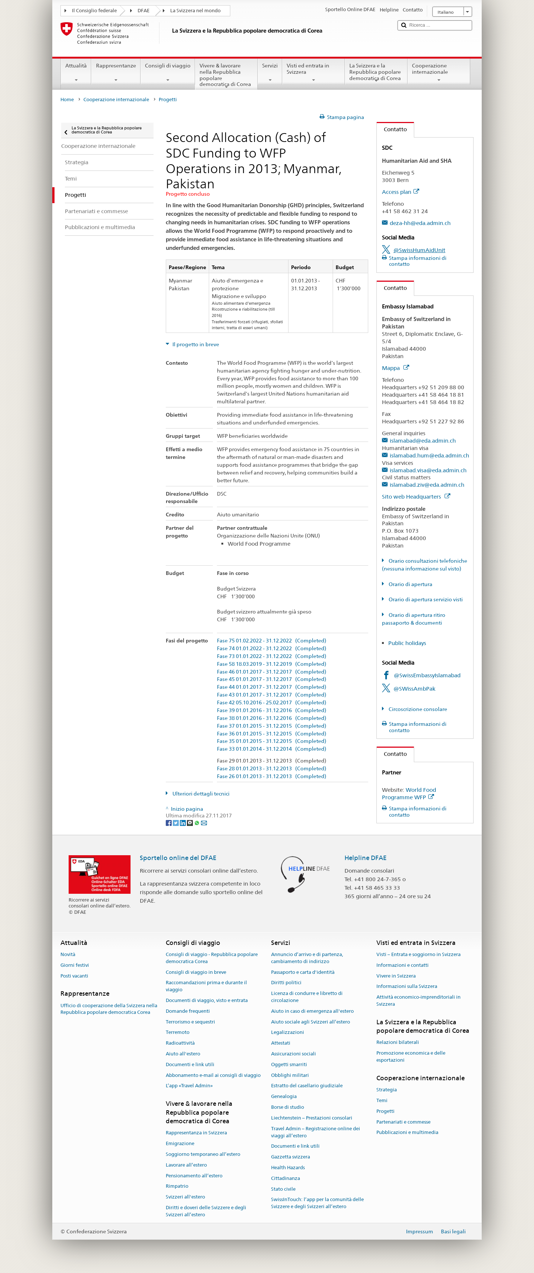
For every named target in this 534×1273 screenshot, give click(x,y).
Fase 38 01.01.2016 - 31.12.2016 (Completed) (271, 718)
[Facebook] (169, 823)
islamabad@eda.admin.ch (423, 440)
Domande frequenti (188, 1011)
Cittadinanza (285, 1178)
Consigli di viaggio (168, 73)
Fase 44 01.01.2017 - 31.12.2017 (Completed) (271, 687)
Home (67, 99)
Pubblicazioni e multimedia (407, 1132)
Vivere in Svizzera (396, 976)
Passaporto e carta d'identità (302, 972)
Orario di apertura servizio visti (425, 599)
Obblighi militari (290, 1075)
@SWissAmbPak (414, 688)
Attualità (76, 73)
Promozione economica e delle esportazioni (410, 1057)
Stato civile (283, 1189)
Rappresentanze (116, 73)
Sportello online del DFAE (178, 858)
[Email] (204, 823)
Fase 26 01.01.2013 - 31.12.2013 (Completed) (271, 776)
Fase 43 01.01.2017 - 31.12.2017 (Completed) (271, 695)
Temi (382, 1100)
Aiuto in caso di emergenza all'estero (312, 1011)
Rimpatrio (177, 1186)
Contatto (392, 129)
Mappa (395, 367)
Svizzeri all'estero (185, 1197)
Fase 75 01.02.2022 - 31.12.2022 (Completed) (271, 641)
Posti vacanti (74, 976)
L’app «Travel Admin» (189, 1086)
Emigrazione (180, 1143)
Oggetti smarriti (289, 1064)
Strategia (386, 1089)
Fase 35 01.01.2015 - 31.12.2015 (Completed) (271, 741)
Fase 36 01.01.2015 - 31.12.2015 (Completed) (271, 734)
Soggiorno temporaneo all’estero (203, 1154)
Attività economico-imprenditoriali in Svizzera (418, 1000)
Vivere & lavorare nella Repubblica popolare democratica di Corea (226, 76)
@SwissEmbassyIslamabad (427, 675)
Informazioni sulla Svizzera (406, 986)
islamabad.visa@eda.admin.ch (428, 470)
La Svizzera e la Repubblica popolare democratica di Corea (376, 73)
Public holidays (407, 643)
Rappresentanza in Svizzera (196, 1133)
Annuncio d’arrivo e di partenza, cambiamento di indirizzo (307, 958)
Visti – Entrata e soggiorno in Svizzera (418, 954)
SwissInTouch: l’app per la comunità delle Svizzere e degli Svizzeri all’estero (317, 1203)
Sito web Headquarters (416, 496)
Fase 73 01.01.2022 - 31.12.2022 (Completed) (271, 656)
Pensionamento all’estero (194, 1175)
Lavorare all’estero (186, 1165)
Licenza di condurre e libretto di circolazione (307, 997)
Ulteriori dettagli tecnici (200, 794)
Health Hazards (288, 1167)
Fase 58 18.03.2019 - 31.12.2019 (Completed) (271, 664)
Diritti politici (286, 983)
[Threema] (190, 823)
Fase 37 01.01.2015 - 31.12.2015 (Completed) (271, 726)
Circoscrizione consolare (417, 709)
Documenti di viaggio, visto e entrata (207, 1000)
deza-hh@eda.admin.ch (420, 223)
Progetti (385, 1111)
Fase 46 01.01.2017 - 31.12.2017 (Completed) (271, 672)
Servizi (270, 73)
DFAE (143, 10)
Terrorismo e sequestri (190, 1022)
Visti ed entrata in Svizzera (314, 73)
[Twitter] (176, 823)
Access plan (400, 191)
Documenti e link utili (190, 1064)
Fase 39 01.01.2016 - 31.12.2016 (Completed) (271, 710)
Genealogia (284, 1097)
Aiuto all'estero (183, 1054)
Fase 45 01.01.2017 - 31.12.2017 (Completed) (271, 679)
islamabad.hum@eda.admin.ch (429, 455)
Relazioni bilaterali (397, 1042)
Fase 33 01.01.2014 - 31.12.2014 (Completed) (271, 749)
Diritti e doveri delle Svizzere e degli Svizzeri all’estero (206, 1211)
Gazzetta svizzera (290, 1157)
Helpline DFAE (366, 858)
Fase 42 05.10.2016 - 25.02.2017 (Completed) (271, 702)
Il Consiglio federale (94, 10)
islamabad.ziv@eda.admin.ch (427, 484)
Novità (67, 954)
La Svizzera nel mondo (195, 10)
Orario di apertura (410, 584)
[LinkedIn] (183, 823)
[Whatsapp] (197, 823)
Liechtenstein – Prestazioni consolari (311, 1118)
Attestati (280, 1043)
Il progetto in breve (195, 344)
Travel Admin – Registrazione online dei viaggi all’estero (315, 1132)
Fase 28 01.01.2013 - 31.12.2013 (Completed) (271, 768)
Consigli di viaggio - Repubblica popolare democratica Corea (212, 958)
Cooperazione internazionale (439, 73)
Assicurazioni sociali (293, 1054)
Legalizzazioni (287, 1032)
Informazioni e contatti (402, 965)
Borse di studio (287, 1107)
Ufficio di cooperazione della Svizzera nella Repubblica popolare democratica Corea (108, 1009)
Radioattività (180, 1043)
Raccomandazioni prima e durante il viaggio (206, 986)
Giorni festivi (74, 965)
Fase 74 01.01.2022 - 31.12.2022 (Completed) (271, 648)
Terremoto (177, 1032)
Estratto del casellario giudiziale (307, 1086)
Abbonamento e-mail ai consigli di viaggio (213, 1075)
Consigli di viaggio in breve (196, 972)
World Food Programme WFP (409, 793)
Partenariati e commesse (403, 1122)
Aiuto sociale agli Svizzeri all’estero (310, 1022)
